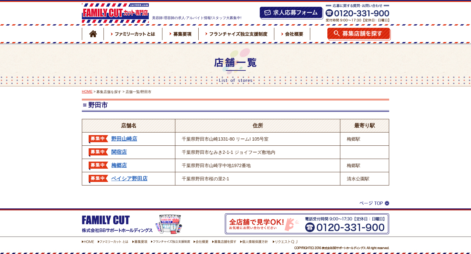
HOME (87, 91)
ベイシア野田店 (129, 178)
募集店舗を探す (108, 92)
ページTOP (374, 203)
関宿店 (119, 152)
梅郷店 (119, 165)
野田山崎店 (124, 139)
